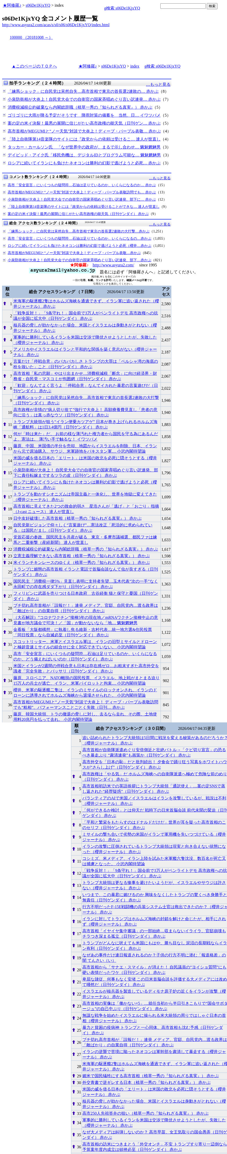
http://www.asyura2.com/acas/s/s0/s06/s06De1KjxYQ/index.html (56, 25)
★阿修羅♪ (12, 5)
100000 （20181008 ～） (31, 37)
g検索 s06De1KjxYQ (122, 8)
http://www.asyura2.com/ (113, 265)
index (135, 66)
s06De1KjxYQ (38, 5)
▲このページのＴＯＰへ (34, 66)
